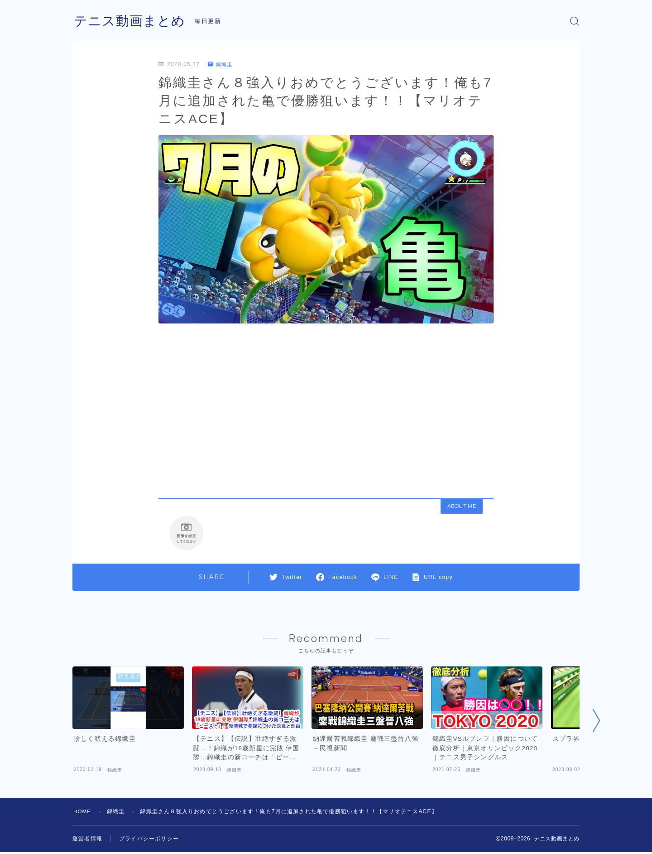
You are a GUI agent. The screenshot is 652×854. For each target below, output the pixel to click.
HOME (82, 813)
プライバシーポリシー (149, 840)
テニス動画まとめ (131, 21)
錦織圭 (221, 64)
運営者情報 (87, 840)
